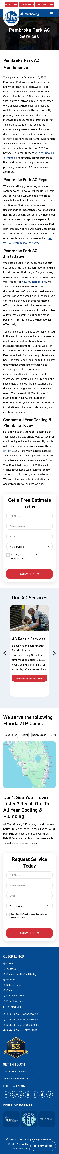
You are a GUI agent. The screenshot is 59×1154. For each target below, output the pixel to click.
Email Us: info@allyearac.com (18, 1078)
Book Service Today (45, 4)
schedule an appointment (29, 678)
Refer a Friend (13, 984)
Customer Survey (15, 995)
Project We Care (15, 1000)
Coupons (11, 990)
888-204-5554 (27, 4)
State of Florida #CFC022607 (21, 1030)
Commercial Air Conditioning (21, 974)
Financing (11, 979)
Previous (4, 653)
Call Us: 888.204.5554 (15, 1071)
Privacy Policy (20, 1148)
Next (54, 653)
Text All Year (11, 4)
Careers (10, 963)
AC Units (11, 968)
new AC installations (34, 281)
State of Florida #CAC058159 (22, 1019)
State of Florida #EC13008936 (22, 1024)
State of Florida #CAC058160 (22, 1014)
